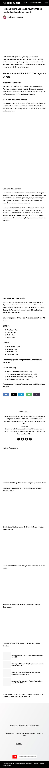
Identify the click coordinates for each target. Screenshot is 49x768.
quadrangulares (23, 67)
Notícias (25, 2)
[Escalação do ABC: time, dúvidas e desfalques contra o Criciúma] (24, 625)
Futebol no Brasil (37, 3)
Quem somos (10, 733)
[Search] (45, 3)
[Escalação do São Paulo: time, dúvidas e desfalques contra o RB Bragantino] (24, 509)
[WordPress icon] (30, 439)
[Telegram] (21, 394)
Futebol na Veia (7, 694)
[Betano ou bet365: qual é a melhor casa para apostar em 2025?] (24, 465)
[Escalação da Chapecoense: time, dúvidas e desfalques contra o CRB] (24, 548)
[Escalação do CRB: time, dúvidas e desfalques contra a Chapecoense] (24, 587)
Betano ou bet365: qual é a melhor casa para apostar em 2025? (24, 483)
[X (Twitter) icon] (22, 439)
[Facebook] (6, 394)
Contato (18, 733)
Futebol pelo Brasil (20, 694)
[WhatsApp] (29, 394)
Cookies (32, 733)
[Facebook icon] (18, 439)
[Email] (36, 394)
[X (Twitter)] (14, 394)
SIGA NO (19, 744)
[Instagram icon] (26, 439)
